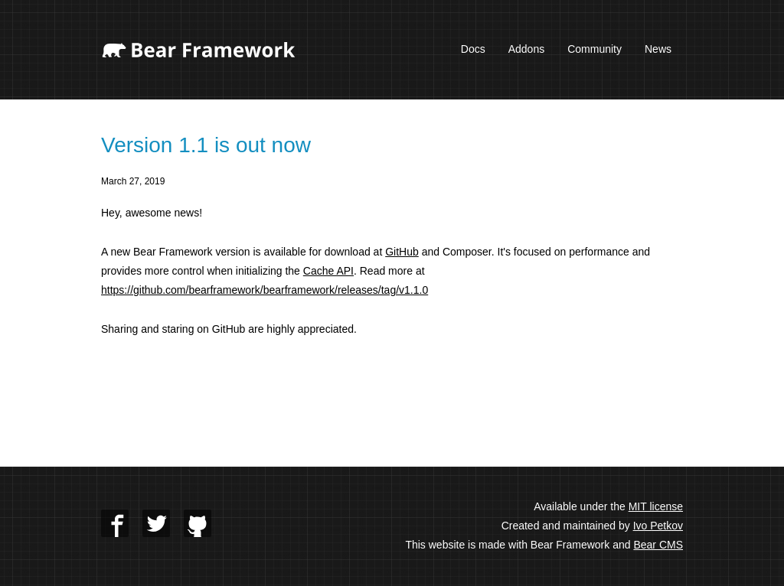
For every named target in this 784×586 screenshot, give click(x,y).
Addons (526, 49)
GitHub (402, 252)
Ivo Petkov (658, 525)
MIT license (656, 506)
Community (594, 49)
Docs (473, 49)
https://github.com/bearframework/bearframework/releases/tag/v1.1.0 (264, 290)
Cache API (328, 271)
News (658, 49)
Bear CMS (658, 545)
